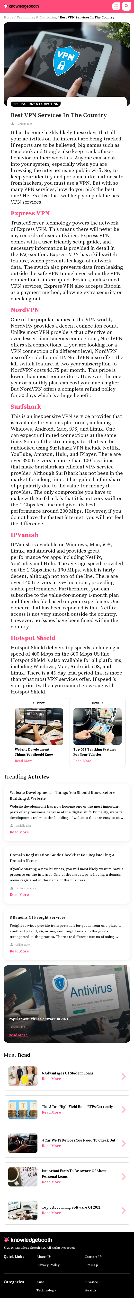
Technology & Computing (37, 17)
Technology (46, 1290)
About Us (44, 1257)
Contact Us (93, 1257)
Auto (40, 1282)
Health (90, 1290)
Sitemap (91, 1265)
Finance (91, 1282)
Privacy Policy (48, 1265)
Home (8, 17)
